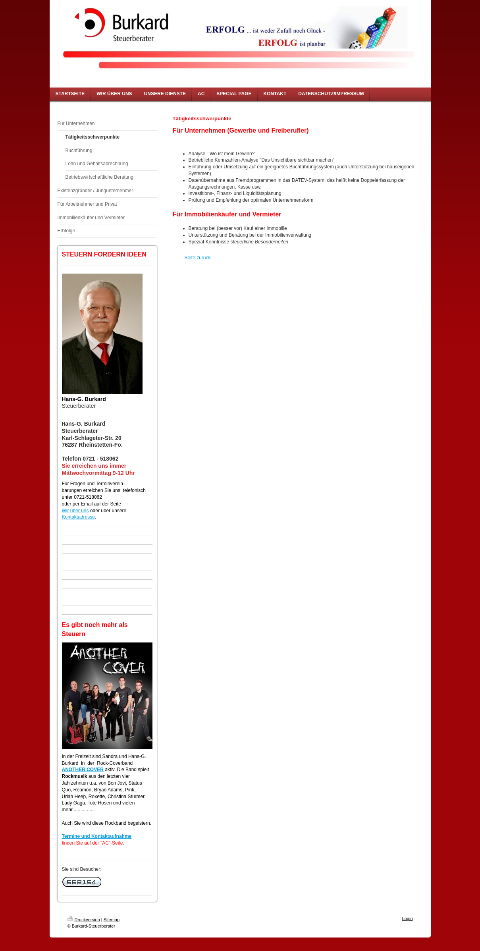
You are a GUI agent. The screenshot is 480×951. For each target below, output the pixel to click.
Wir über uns (75, 510)
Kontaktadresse (78, 517)
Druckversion (83, 919)
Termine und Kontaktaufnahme (97, 836)
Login (407, 918)
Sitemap (112, 919)
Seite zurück (198, 257)
